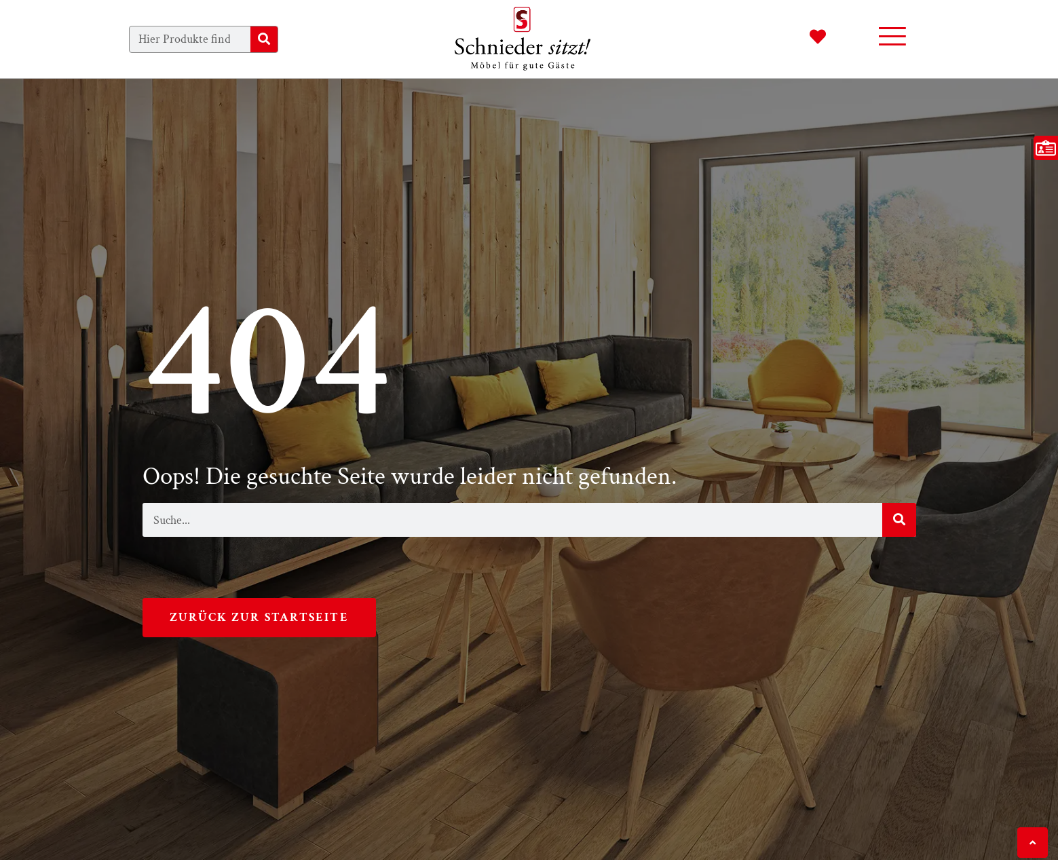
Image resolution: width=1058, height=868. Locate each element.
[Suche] (264, 39)
